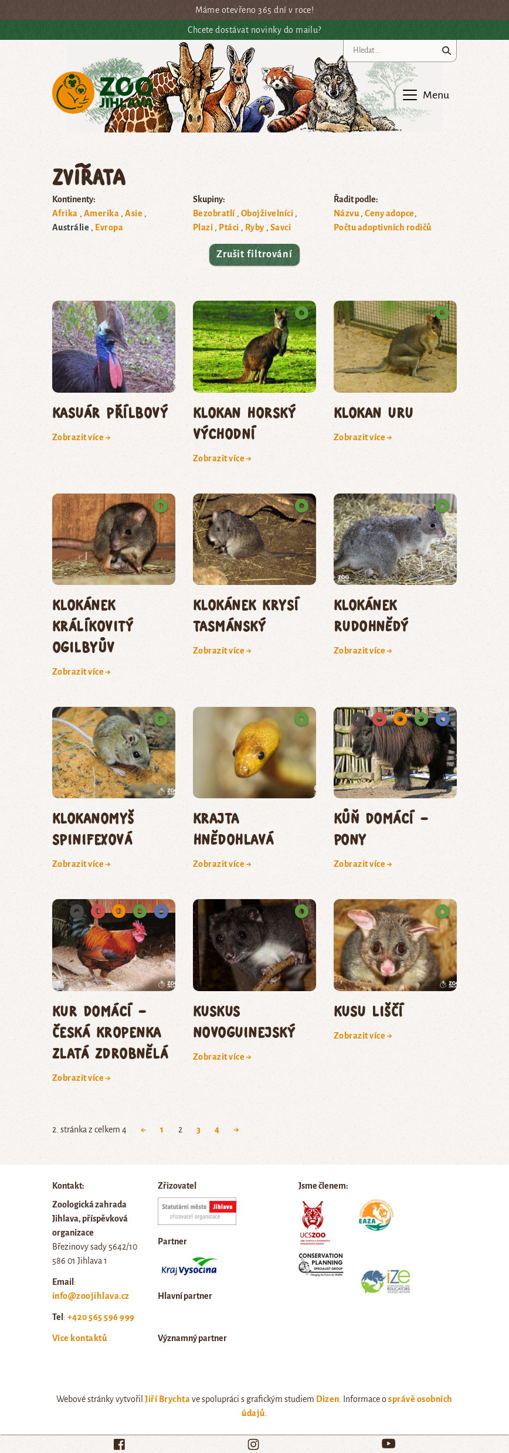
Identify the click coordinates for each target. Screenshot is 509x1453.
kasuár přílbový (110, 412)
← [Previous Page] (143, 1129)
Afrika (65, 213)
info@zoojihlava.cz (91, 1296)
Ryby (254, 227)
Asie (133, 213)
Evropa (109, 227)
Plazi (203, 227)
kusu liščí (368, 1010)
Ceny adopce (389, 213)
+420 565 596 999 (101, 1317)
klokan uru (373, 412)
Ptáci (229, 227)
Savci (280, 227)
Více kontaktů (79, 1338)
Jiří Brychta (167, 1399)
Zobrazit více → (81, 437)
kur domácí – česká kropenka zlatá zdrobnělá (110, 1031)
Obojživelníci (267, 213)
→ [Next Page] (236, 1129)
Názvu (346, 213)
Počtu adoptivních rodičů (383, 227)
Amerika (101, 213)
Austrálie (70, 227)
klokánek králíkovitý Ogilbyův (92, 625)
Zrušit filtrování (254, 254)
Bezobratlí (214, 213)
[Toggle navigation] (425, 95)
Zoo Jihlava (103, 93)
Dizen (327, 1399)
